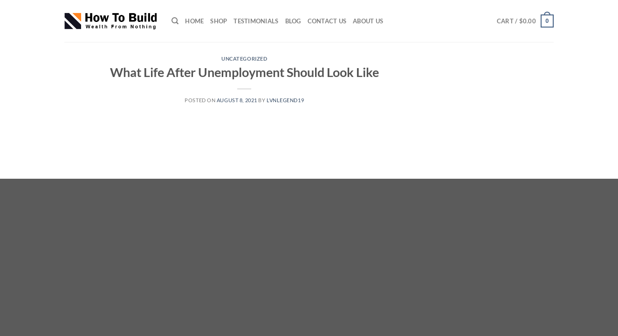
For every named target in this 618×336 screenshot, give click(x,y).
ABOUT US (368, 21)
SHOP (218, 21)
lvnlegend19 (285, 100)
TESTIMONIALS (255, 21)
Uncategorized (244, 59)
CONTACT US (327, 21)
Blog (293, 21)
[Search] (175, 21)
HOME (194, 21)
